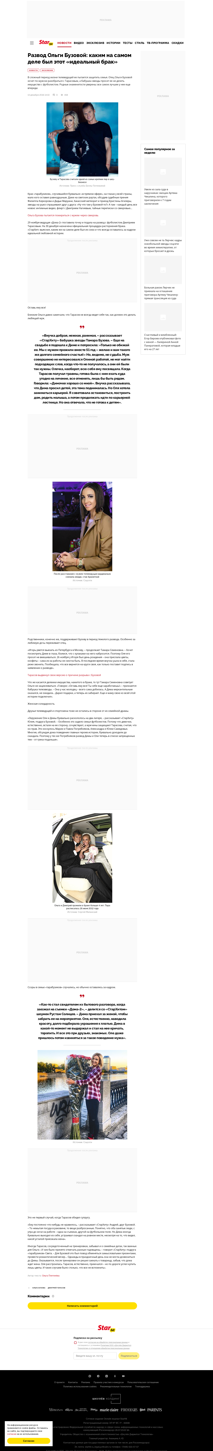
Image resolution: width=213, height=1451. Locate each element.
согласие (11, 1434)
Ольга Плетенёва (50, 1275)
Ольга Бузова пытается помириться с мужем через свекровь (63, 215)
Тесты (128, 43)
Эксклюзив (95, 43)
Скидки (178, 43)
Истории (113, 43)
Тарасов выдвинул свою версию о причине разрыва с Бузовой (64, 675)
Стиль (139, 43)
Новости (64, 43)
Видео (79, 43)
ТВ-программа (158, 43)
